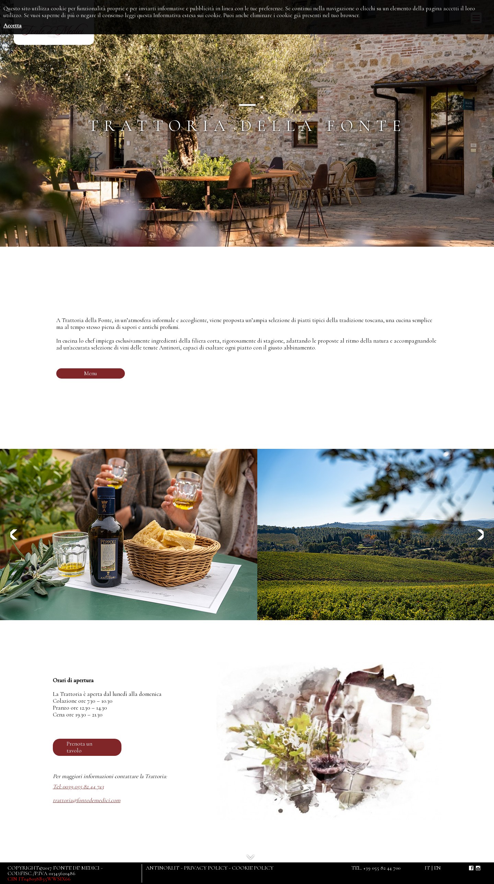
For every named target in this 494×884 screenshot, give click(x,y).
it (427, 867)
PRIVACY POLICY (205, 867)
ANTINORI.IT (162, 867)
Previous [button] (15, 534)
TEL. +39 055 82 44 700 (375, 867)
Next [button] (478, 534)
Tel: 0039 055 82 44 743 (78, 786)
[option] (128, 534)
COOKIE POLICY (252, 867)
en (437, 867)
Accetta (12, 25)
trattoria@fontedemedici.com (86, 800)
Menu (90, 373)
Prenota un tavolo (79, 747)
